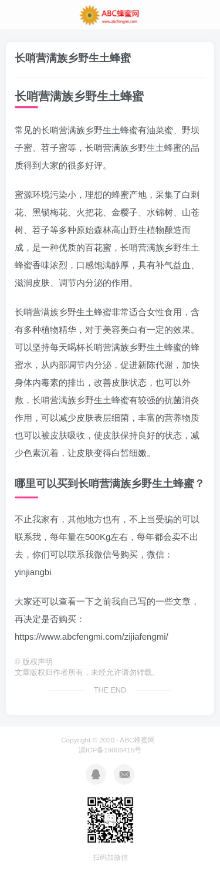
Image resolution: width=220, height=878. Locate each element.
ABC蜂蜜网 (137, 740)
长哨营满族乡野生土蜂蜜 (73, 58)
